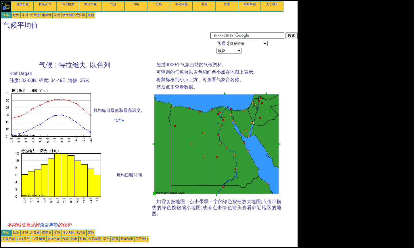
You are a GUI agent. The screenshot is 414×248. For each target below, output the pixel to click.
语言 (204, 4)
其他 (91, 15)
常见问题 (181, 4)
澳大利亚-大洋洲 (74, 15)
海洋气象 (90, 4)
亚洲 (57, 15)
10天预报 (67, 4)
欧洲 (16, 15)
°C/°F (119, 120)
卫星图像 (22, 4)
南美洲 (46, 15)
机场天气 (45, 4)
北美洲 (35, 15)
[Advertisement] (105, 45)
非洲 (25, 15)
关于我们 (272, 4)
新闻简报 (249, 4)
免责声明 (48, 224)
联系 (227, 4)
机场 (159, 4)
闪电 (136, 4)
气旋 (113, 4)
